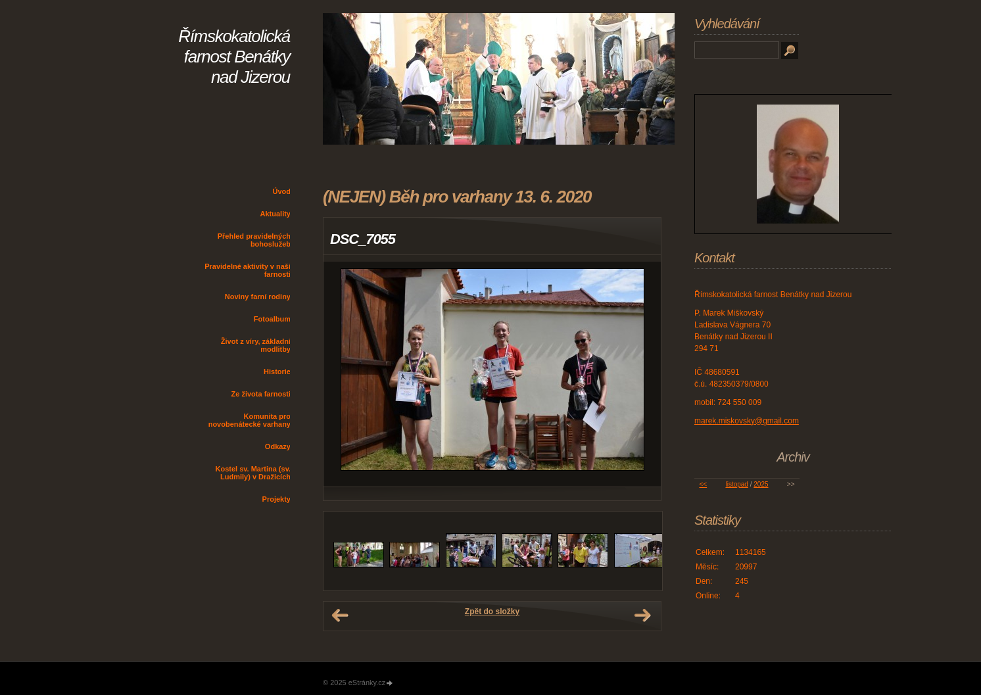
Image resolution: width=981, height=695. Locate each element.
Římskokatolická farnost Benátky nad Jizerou (234, 56)
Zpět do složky (492, 611)
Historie (277, 371)
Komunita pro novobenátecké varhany (249, 420)
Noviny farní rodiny (258, 296)
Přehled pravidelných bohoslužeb (254, 240)
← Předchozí (340, 615)
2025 (761, 484)
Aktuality (275, 214)
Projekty (276, 499)
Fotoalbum (272, 319)
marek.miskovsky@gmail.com (746, 420)
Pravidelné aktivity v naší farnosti (247, 270)
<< (703, 484)
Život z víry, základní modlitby (256, 345)
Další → (642, 615)
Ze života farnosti (261, 394)
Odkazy (278, 446)
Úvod (282, 191)
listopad (736, 484)
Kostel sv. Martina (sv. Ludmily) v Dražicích (253, 473)
